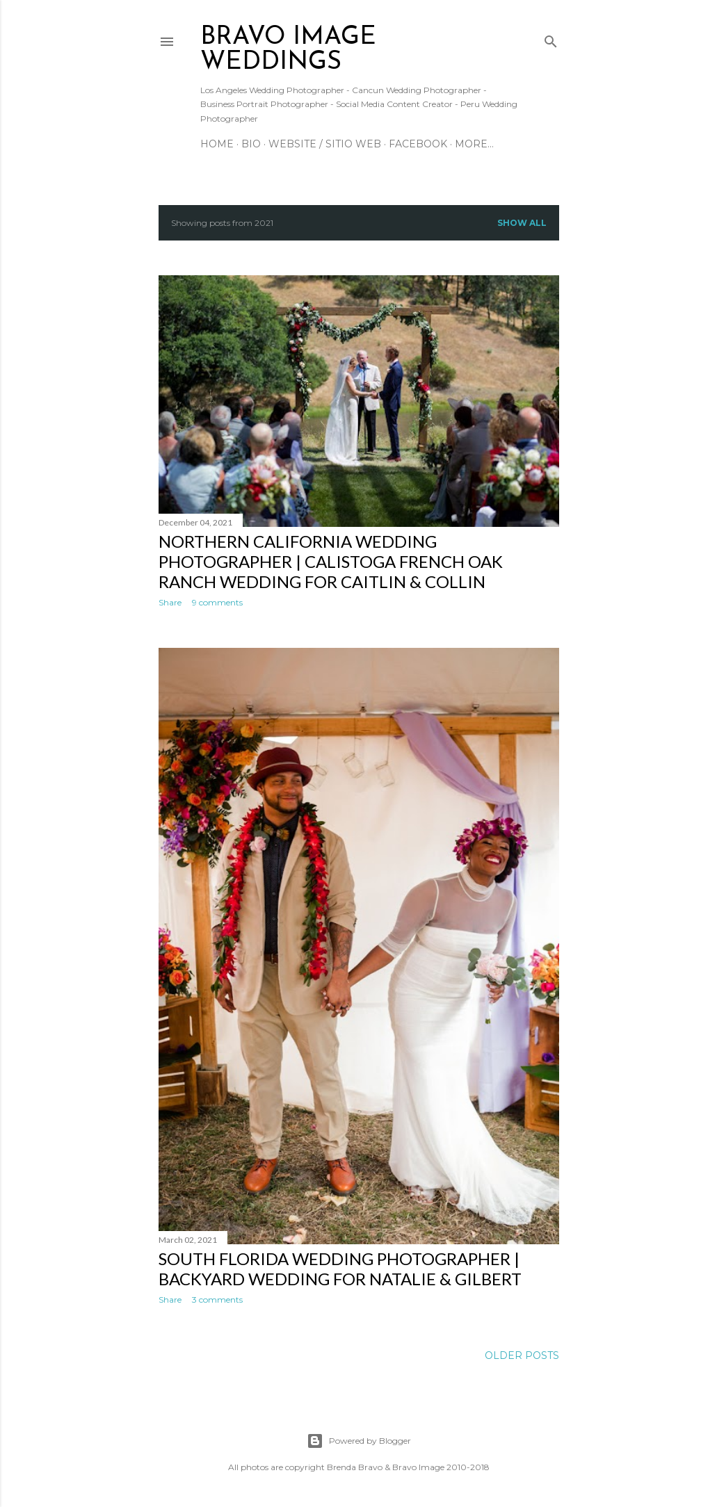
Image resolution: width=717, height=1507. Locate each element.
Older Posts (522, 1355)
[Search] (550, 38)
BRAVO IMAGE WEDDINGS (288, 50)
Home (217, 144)
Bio (251, 144)
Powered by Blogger (359, 1441)
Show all (522, 223)
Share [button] (170, 602)
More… (474, 144)
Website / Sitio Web (324, 144)
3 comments (217, 1299)
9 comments (217, 602)
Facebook (418, 144)
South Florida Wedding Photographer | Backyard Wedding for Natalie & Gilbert (340, 1268)
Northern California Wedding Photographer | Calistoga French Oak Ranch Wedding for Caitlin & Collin (331, 561)
